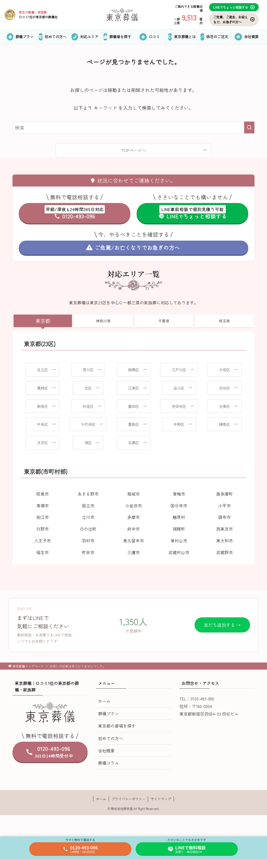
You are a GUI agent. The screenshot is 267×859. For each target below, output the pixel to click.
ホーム (104, 701)
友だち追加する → (222, 625)
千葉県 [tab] (163, 320)
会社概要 (106, 750)
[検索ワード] (133, 127)
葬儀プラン (108, 713)
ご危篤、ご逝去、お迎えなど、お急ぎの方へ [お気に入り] (233, 19)
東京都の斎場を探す (117, 726)
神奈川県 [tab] (103, 320)
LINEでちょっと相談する (233, 7)
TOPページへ (133, 150)
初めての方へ (110, 738)
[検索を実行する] (249, 127)
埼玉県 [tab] (224, 320)
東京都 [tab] (42, 320)
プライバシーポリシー (128, 798)
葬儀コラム (108, 763)
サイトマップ (161, 798)
